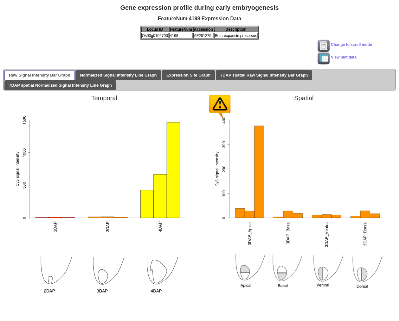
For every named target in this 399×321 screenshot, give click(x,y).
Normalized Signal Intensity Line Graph (118, 75)
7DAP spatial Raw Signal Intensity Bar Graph (264, 75)
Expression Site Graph (188, 75)
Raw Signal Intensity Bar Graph (39, 75)
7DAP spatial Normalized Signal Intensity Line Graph (60, 85)
